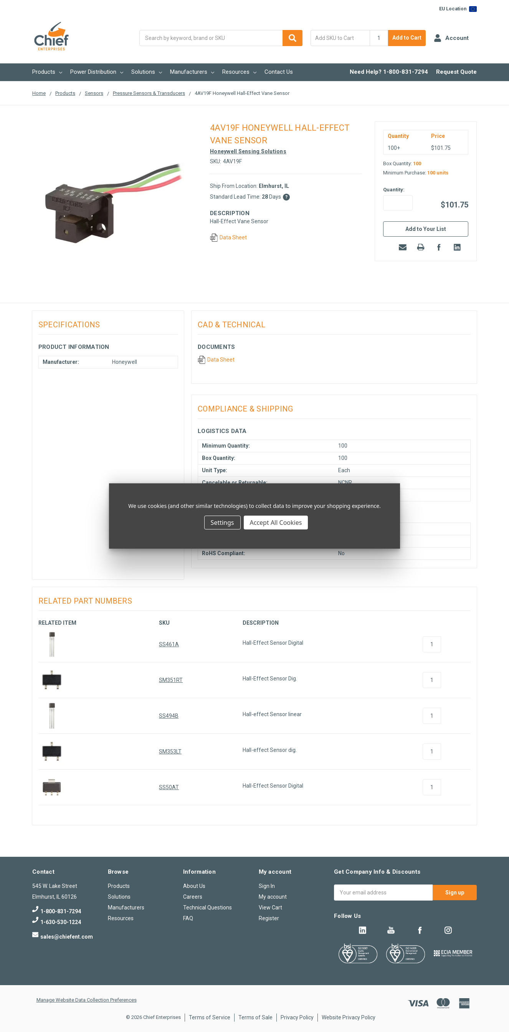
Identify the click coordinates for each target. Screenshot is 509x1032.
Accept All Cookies (276, 522)
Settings (222, 522)
